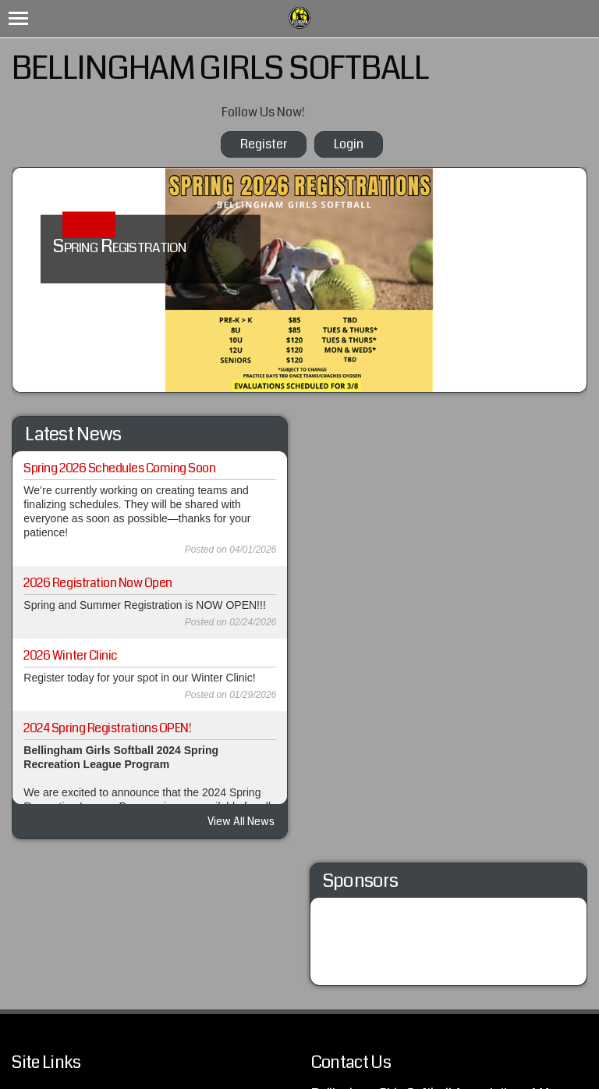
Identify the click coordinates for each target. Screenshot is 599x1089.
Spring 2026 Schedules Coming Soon (119, 468)
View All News (241, 821)
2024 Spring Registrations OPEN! (107, 728)
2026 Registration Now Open (97, 583)
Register (263, 144)
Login (348, 144)
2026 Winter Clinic (70, 655)
